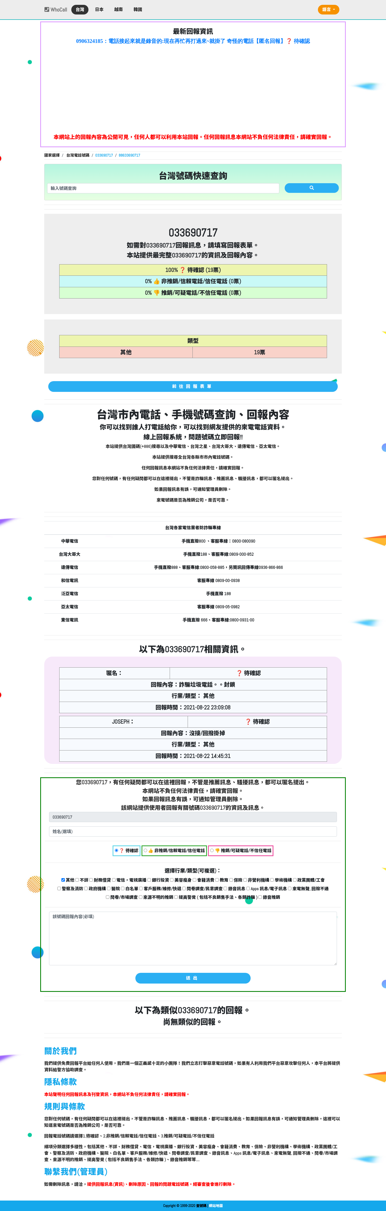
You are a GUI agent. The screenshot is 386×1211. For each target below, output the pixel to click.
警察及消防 (70, 889)
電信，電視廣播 (129, 880)
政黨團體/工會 (309, 880)
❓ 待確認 (126, 850)
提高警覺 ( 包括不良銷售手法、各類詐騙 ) (215, 897)
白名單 (129, 889)
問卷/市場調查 (122, 897)
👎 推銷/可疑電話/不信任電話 (241, 850)
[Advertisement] (193, 87)
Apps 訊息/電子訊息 (266, 889)
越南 (118, 9)
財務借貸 (100, 880)
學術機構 (281, 880)
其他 (68, 880)
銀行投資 (158, 880)
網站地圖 (216, 1205)
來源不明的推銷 (156, 897)
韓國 (137, 9)
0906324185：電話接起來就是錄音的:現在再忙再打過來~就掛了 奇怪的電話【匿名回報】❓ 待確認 (193, 41)
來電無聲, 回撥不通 (308, 889)
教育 (221, 880)
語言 (327, 9)
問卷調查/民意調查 (202, 889)
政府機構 (95, 889)
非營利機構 (256, 880)
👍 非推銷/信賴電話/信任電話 (174, 850)
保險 (236, 880)
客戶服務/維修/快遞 (160, 889)
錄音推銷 (269, 897)
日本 (99, 9)
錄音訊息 (234, 889)
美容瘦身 (181, 880)
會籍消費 (203, 880)
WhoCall (55, 9)
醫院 (113, 889)
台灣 (80, 9)
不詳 (81, 880)
